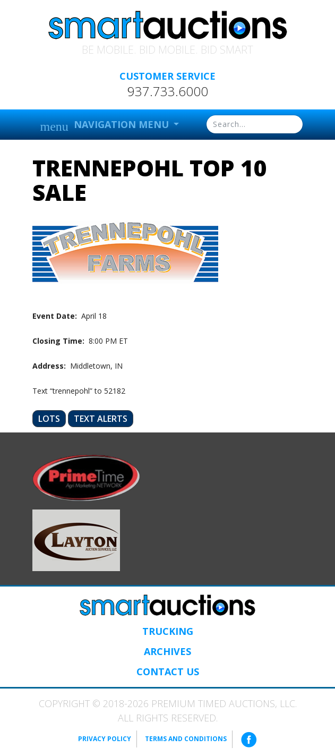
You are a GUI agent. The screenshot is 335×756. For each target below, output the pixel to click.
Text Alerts (100, 418)
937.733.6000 (167, 91)
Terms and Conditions (186, 738)
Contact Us (167, 671)
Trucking (167, 631)
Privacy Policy (104, 738)
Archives (167, 651)
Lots (49, 418)
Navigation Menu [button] (105, 125)
